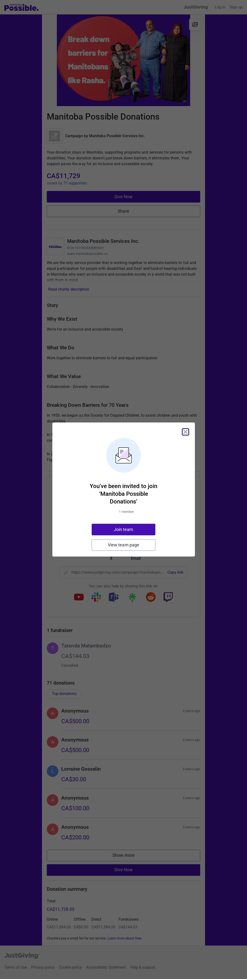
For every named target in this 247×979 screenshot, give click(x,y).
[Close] (185, 431)
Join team (123, 529)
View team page (123, 544)
